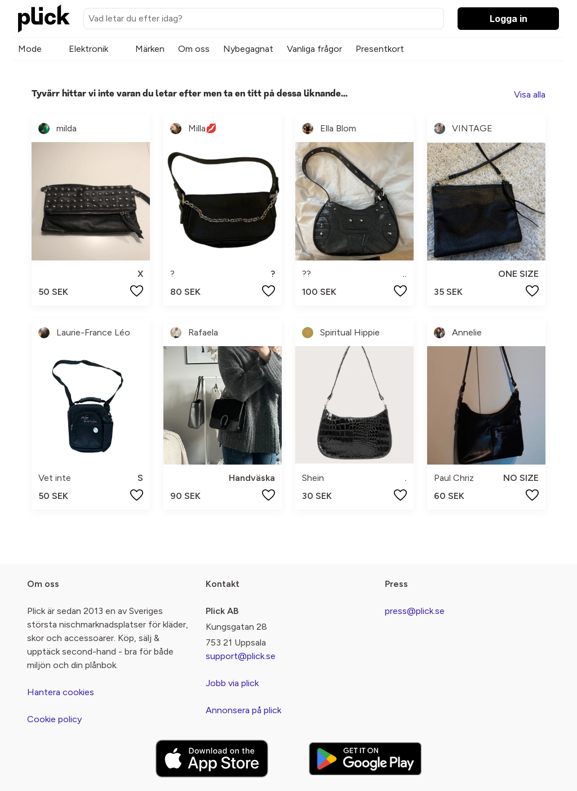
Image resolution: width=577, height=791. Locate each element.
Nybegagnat (248, 48)
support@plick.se (241, 656)
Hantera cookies (60, 692)
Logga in (508, 18)
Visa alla (529, 94)
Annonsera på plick (243, 710)
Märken (150, 48)
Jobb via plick (232, 683)
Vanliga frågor (314, 48)
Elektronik (88, 48)
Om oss (194, 48)
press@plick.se (415, 611)
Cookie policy (54, 719)
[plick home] (44, 19)
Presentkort (380, 48)
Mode (30, 48)
